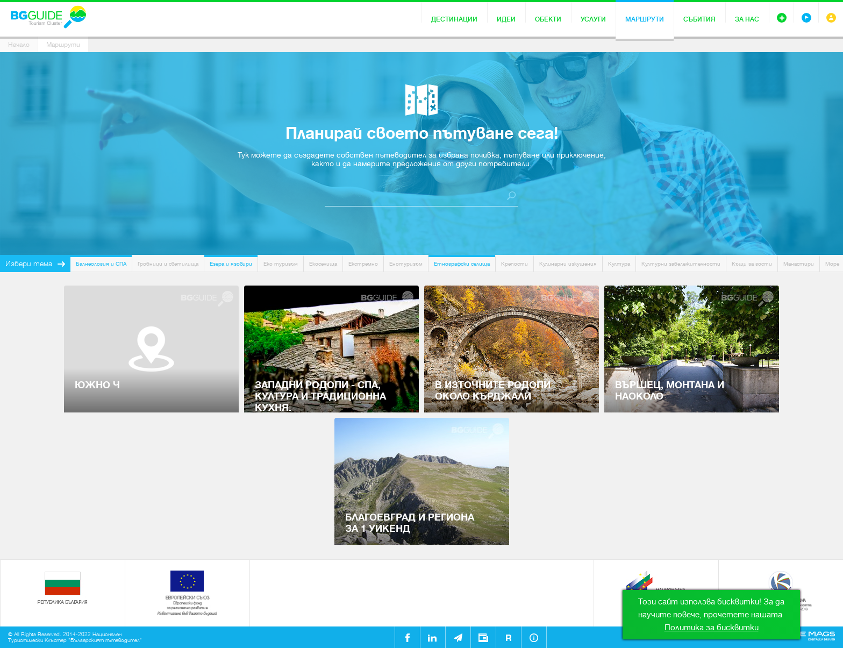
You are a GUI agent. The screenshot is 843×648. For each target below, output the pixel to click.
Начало (19, 44)
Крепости (514, 264)
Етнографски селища (462, 264)
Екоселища (323, 264)
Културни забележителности (680, 264)
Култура (619, 264)
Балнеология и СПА (101, 264)
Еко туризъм (280, 264)
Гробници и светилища (168, 264)
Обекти (548, 19)
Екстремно (363, 264)
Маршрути (644, 19)
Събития (699, 19)
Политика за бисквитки (712, 627)
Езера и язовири (231, 264)
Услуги (593, 19)
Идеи (506, 19)
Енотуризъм (406, 264)
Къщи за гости (752, 264)
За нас (747, 19)
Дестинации (454, 19)
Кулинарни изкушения (568, 264)
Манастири (798, 264)
